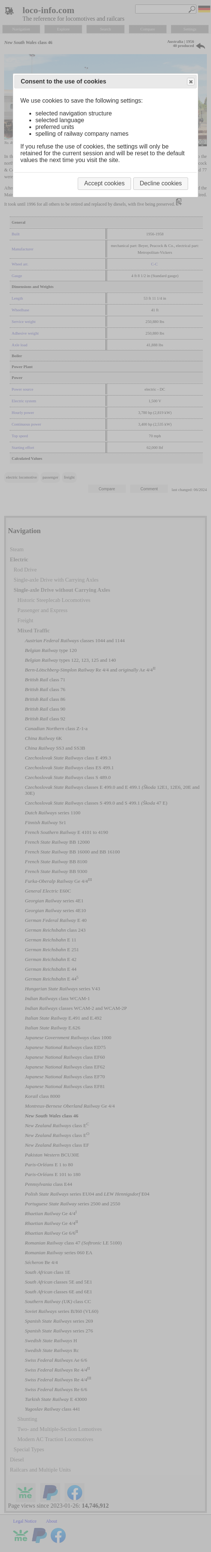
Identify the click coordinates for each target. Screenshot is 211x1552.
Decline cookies (161, 183)
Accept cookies (104, 183)
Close (190, 82)
